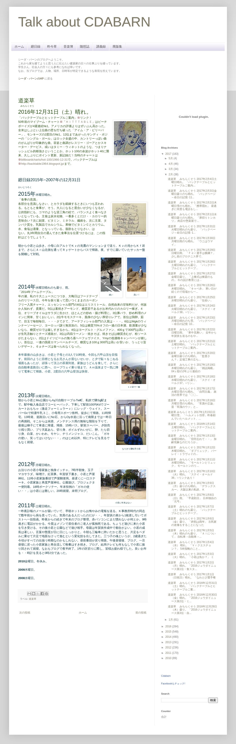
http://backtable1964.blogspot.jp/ (42, 163)
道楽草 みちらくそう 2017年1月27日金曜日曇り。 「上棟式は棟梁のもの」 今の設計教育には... (191, 277)
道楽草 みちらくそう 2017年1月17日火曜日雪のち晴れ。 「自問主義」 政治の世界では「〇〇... (192, 392)
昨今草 (52, 46)
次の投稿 (24, 612)
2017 (168, 153)
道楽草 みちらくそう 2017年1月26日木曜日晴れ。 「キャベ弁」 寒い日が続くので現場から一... (192, 288)
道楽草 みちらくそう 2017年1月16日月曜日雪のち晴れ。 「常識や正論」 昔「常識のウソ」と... (192, 403)
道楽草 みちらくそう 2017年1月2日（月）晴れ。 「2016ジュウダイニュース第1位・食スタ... (192, 566)
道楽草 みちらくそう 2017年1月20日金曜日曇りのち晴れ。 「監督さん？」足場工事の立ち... (191, 356)
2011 (168, 653)
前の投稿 (140, 612)
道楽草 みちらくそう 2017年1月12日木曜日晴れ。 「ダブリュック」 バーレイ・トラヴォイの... (192, 451)
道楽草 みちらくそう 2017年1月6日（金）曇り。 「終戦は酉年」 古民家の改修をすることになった (192, 522)
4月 (171, 163)
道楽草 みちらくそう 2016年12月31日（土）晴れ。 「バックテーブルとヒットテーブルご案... (192, 586)
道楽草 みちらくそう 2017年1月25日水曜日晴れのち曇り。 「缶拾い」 (191, 299)
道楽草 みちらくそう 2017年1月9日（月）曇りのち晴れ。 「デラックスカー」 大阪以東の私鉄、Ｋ (192, 486)
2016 (168, 626)
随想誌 (84, 46)
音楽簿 (68, 46)
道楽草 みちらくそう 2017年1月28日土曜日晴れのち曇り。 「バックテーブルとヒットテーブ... (192, 265)
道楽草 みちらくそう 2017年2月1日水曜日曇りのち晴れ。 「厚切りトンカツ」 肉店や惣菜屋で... (192, 217)
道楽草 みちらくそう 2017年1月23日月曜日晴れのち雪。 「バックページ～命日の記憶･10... (192, 321)
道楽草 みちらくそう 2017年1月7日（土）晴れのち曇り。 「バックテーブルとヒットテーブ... (192, 510)
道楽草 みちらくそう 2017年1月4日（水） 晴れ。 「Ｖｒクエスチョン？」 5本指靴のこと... (191, 545)
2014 (168, 636)
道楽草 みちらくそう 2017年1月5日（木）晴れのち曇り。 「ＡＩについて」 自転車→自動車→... (192, 534)
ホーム (19, 46)
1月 (171, 619)
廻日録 (35, 46)
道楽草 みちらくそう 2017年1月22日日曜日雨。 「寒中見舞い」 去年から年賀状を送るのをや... (192, 333)
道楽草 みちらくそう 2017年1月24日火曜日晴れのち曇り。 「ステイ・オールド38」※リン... (192, 309)
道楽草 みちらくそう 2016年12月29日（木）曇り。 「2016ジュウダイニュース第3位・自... (192, 610)
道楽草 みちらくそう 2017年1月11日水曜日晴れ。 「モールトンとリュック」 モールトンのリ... (192, 463)
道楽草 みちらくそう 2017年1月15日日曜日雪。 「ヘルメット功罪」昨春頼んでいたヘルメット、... (192, 415)
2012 (168, 647)
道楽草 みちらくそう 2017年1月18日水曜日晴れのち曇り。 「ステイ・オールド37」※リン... (192, 380)
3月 (171, 169)
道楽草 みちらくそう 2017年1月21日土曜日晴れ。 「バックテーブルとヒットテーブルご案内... (192, 344)
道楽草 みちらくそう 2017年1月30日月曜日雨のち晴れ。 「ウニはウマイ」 (191, 241)
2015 (168, 631)
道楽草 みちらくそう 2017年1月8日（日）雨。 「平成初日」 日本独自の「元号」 (192, 498)
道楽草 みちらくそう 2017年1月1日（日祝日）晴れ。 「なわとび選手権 (192, 576)
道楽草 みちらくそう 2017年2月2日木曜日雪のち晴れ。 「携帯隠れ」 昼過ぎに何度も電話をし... (192, 206)
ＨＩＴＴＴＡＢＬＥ (79, 121)
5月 (171, 158)
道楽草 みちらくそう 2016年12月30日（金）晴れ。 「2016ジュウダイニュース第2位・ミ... (192, 598)
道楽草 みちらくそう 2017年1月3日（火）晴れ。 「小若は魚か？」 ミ (191, 555)
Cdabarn (166, 675)
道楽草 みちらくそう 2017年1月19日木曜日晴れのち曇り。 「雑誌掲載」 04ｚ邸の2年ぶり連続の (192, 368)
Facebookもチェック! (173, 683)
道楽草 (32, 598)
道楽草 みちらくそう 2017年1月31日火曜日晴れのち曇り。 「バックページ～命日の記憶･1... (192, 229)
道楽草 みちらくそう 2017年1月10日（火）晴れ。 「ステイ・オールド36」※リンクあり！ (191, 474)
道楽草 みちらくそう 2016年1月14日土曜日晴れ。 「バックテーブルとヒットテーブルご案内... (192, 427)
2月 (171, 174)
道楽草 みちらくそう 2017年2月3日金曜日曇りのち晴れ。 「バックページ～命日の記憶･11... (192, 194)
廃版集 (117, 46)
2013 (168, 642)
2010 (168, 658)
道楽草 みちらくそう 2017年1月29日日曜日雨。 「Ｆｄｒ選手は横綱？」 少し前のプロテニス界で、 (192, 253)
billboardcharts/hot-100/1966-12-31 (44, 159)
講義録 (101, 46)
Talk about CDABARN (84, 21)
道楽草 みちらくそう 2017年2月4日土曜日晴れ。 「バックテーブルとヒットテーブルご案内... (192, 182)
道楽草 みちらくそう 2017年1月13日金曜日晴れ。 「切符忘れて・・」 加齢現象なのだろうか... (192, 439)
